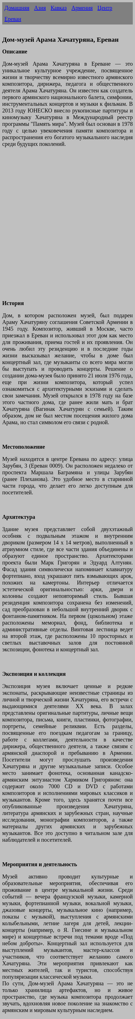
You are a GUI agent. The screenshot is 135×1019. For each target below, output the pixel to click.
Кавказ (58, 8)
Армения (82, 8)
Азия (40, 8)
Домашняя (16, 8)
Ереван (12, 19)
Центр (104, 8)
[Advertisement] (67, 226)
